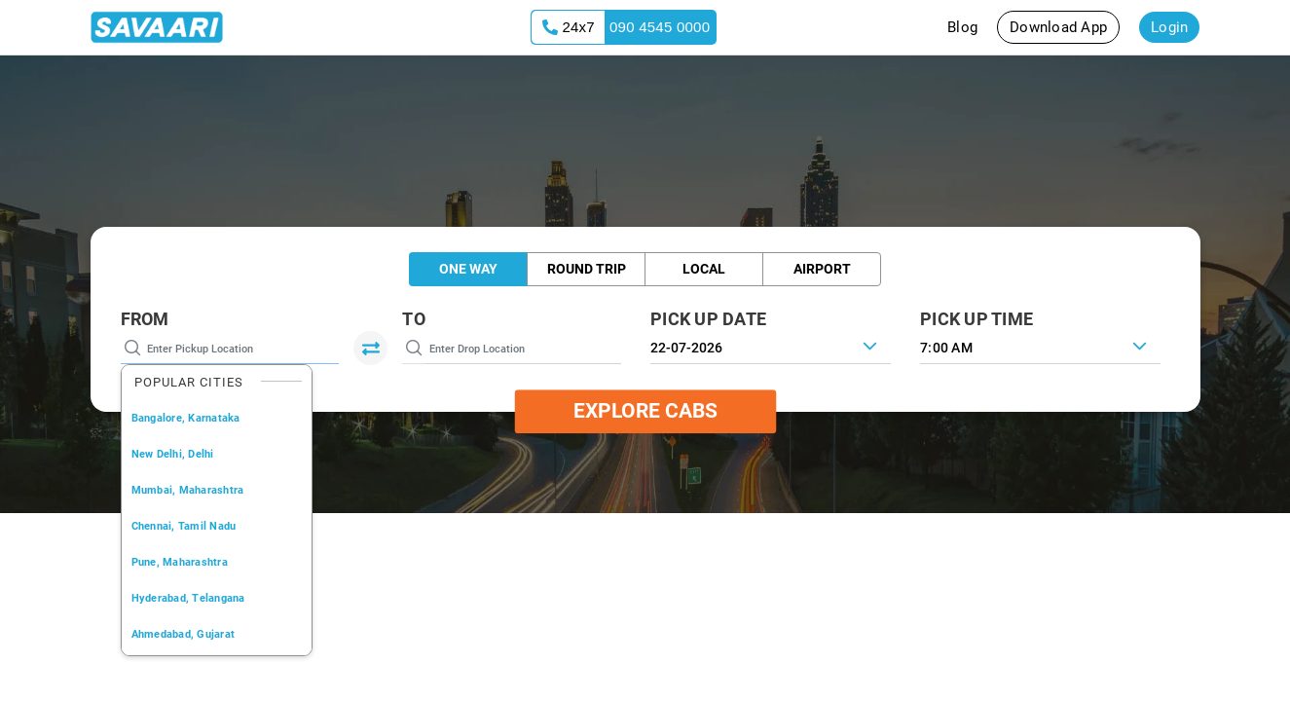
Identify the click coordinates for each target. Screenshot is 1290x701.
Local (703, 269)
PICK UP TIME (976, 319)
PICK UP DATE (708, 319)
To (413, 319)
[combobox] (1040, 345)
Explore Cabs (645, 411)
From (145, 319)
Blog (962, 27)
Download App (1058, 27)
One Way (468, 269)
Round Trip (586, 269)
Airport (822, 269)
